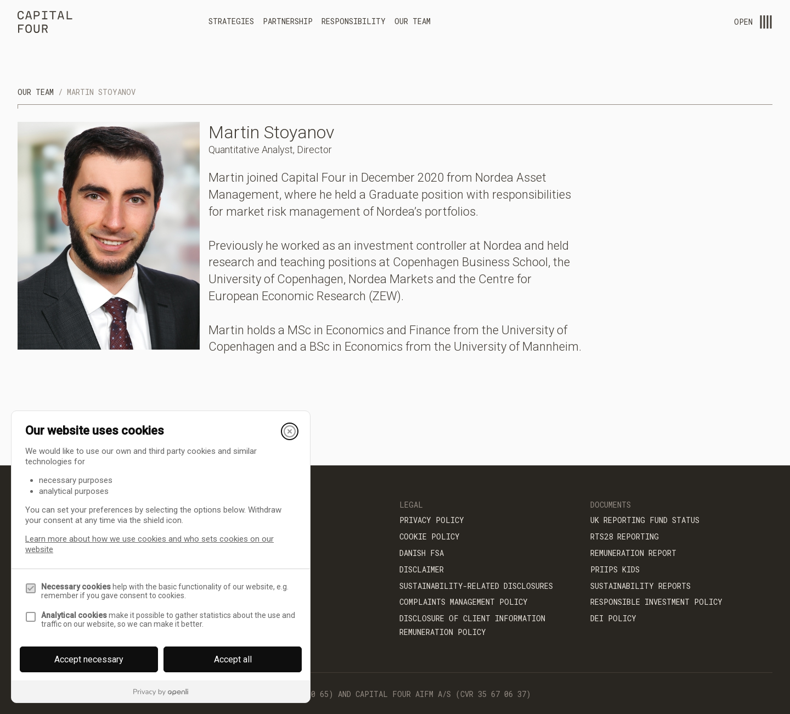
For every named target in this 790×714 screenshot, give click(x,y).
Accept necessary (88, 659)
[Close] (289, 431)
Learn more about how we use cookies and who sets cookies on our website (149, 544)
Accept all (233, 659)
